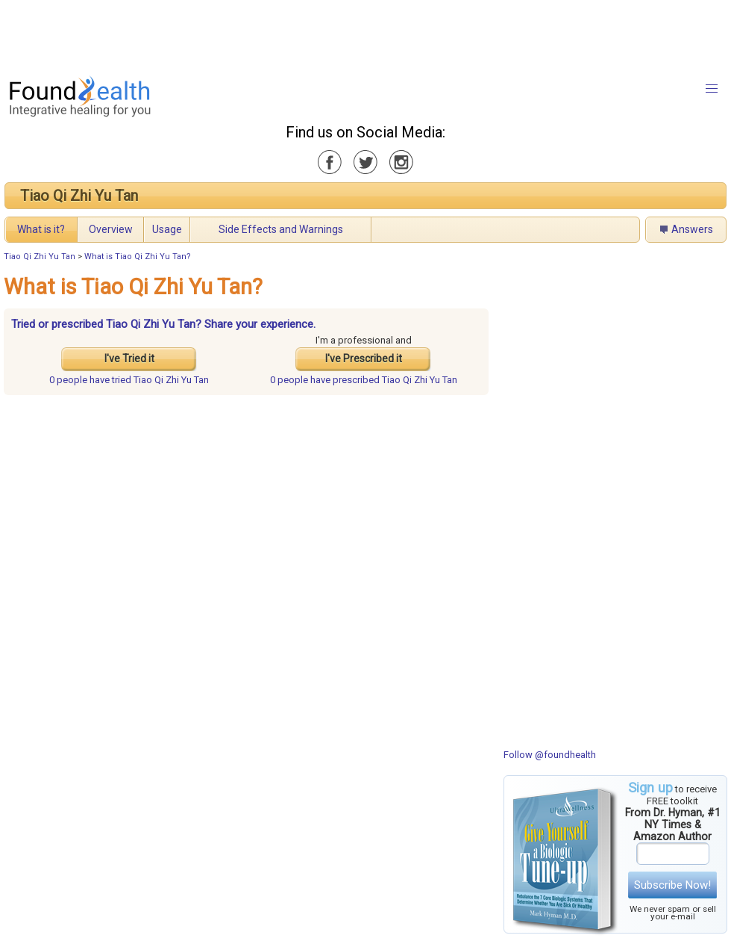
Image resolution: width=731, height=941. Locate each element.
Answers (692, 229)
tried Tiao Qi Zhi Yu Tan (129, 379)
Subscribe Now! (672, 885)
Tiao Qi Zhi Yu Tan (79, 196)
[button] (711, 88)
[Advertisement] (364, 33)
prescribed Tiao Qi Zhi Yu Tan (363, 379)
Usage (167, 229)
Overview (111, 229)
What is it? (41, 229)
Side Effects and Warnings (281, 229)
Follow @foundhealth (549, 754)
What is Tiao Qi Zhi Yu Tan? (137, 256)
